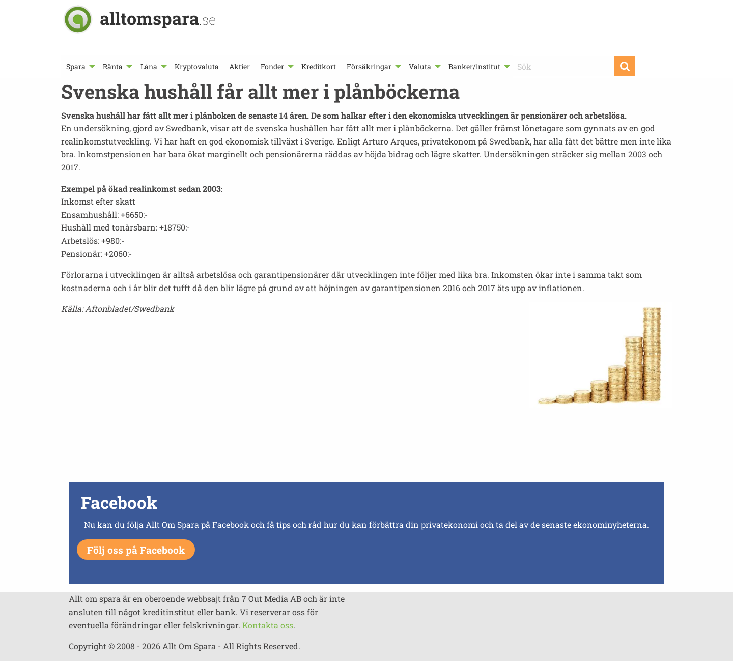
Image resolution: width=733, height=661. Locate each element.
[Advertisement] (366, 443)
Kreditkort (318, 66)
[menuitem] (79, 66)
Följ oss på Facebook (136, 549)
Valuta (420, 66)
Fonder (272, 66)
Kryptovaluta (197, 66)
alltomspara (158, 18)
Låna (148, 66)
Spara (76, 66)
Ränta (113, 66)
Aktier (239, 66)
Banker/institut (474, 66)
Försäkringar (369, 66)
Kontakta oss (267, 625)
